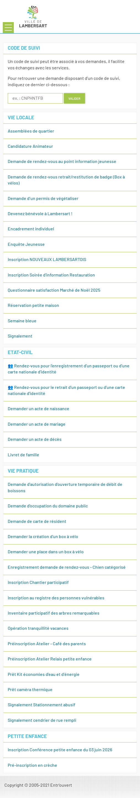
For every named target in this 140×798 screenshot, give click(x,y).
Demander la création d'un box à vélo (43, 536)
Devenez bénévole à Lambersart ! (40, 214)
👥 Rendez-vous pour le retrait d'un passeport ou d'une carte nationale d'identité (66, 390)
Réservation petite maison (33, 305)
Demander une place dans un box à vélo (46, 552)
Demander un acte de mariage (36, 424)
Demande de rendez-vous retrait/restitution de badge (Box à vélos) (66, 180)
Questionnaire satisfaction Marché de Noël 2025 (54, 290)
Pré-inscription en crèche (32, 765)
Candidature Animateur (30, 146)
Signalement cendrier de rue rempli (42, 720)
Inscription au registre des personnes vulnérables (56, 598)
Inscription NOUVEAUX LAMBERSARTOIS (47, 259)
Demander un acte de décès (35, 439)
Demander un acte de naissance (38, 409)
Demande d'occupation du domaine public (48, 506)
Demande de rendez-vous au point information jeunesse (62, 161)
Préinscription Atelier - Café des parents (47, 644)
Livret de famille (23, 455)
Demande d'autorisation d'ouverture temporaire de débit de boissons (65, 487)
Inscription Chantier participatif (38, 582)
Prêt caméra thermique (30, 690)
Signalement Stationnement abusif (41, 705)
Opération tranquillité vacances (38, 628)
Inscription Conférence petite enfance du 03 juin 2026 (60, 750)
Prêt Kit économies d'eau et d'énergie (44, 674)
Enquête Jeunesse (26, 244)
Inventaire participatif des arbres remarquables (53, 613)
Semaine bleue (22, 321)
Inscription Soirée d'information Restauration (51, 275)
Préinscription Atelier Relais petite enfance (50, 659)
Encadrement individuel (31, 229)
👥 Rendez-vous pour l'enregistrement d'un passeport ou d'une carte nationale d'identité (69, 369)
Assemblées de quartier (31, 131)
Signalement (20, 336)
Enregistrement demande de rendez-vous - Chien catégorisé (67, 567)
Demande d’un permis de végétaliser (43, 198)
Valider (74, 98)
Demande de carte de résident (37, 521)
